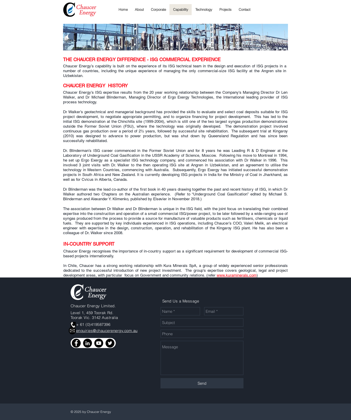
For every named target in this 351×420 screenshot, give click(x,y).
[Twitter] (109, 343)
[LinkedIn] (87, 343)
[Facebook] (76, 343)
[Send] (201, 383)
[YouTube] (98, 343)
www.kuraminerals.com (237, 275)
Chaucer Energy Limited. (93, 305)
